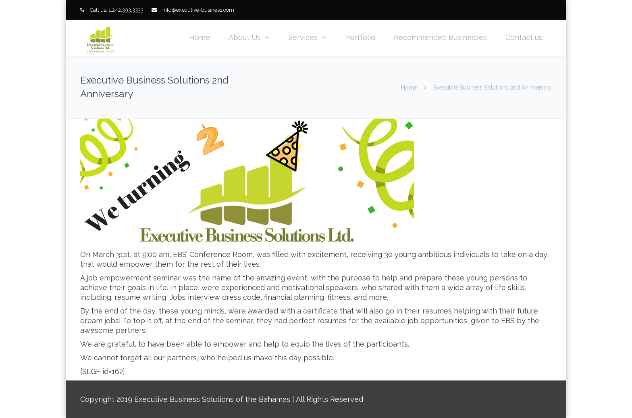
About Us (245, 37)
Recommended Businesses (440, 37)
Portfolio (360, 37)
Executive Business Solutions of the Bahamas (212, 399)
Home (199, 37)
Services (303, 37)
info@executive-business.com (198, 10)
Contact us (524, 37)
